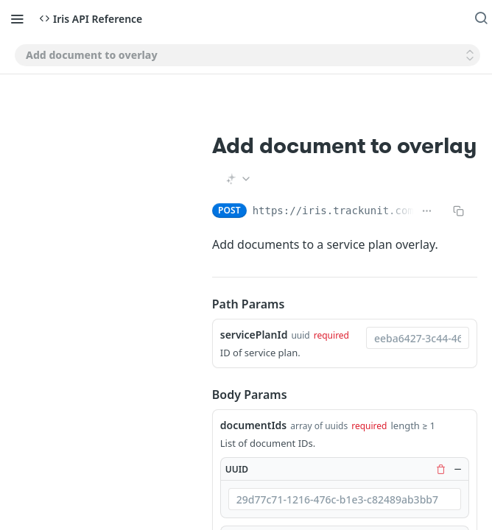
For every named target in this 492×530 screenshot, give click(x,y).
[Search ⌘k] (481, 18)
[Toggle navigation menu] (17, 18)
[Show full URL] (427, 210)
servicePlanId (254, 335)
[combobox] (417, 338)
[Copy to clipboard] (458, 210)
